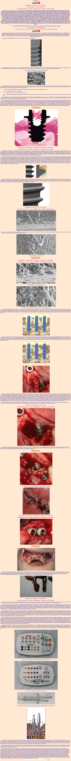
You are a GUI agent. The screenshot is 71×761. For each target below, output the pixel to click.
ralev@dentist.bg (42, 25)
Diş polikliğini (27, 5)
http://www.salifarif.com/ (31, 27)
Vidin (40, 5)
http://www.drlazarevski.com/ (40, 27)
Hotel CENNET (34, 5)
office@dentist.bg (49, 25)
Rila (38, 5)
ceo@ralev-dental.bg (56, 25)
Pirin (31, 5)
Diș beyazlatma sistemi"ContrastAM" (22, 8)
